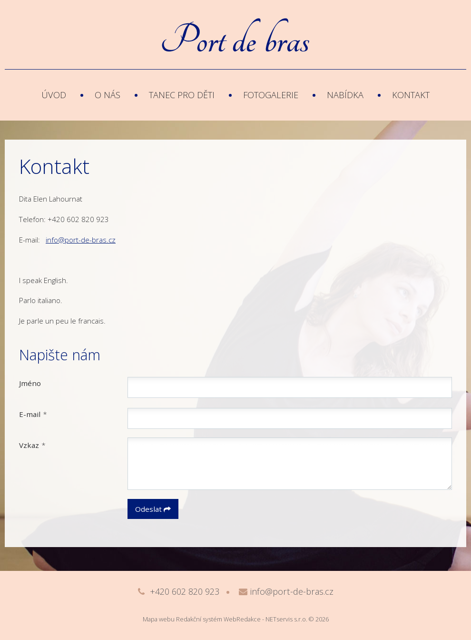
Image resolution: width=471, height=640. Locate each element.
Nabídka (345, 95)
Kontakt (411, 95)
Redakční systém (199, 619)
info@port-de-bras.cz (81, 239)
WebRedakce (242, 619)
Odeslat (153, 509)
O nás (107, 95)
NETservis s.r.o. (286, 619)
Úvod (53, 95)
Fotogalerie (270, 95)
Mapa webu (159, 619)
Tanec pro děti (182, 95)
